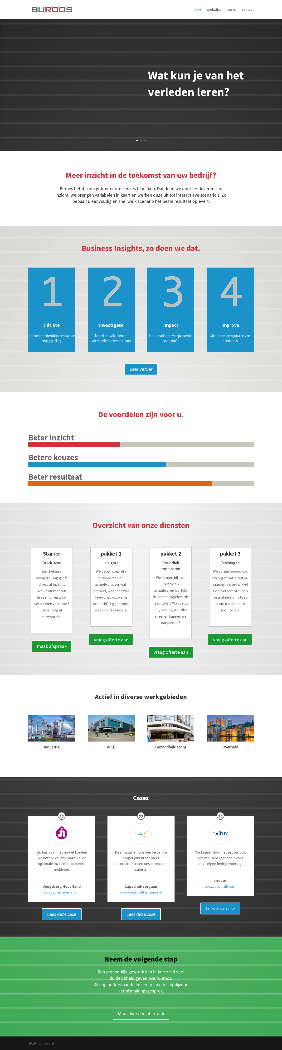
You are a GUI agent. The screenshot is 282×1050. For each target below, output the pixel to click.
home (197, 10)
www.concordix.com (220, 886)
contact (248, 10)
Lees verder (141, 369)
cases (231, 10)
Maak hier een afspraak (141, 1013)
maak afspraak (52, 646)
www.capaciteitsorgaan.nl (141, 892)
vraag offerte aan (111, 640)
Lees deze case (61, 914)
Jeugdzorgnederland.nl (62, 892)
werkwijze (214, 10)
